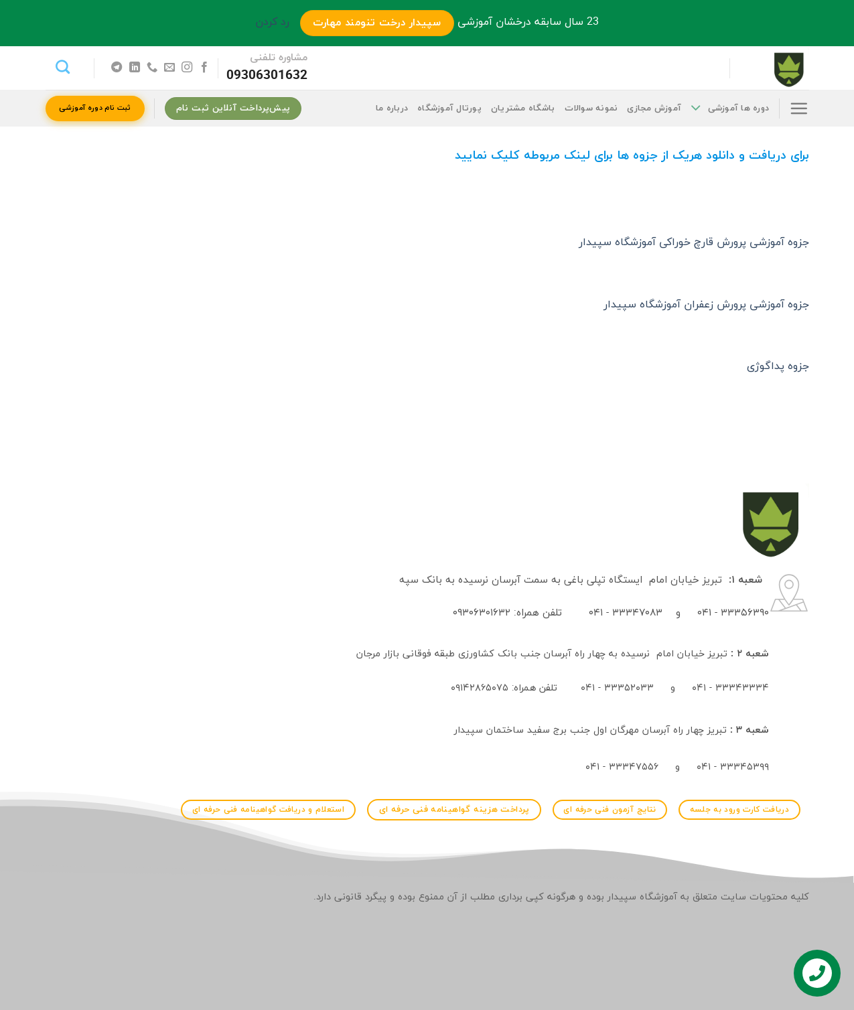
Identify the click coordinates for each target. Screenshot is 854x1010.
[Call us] (151, 68)
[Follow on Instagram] (187, 68)
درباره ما (392, 108)
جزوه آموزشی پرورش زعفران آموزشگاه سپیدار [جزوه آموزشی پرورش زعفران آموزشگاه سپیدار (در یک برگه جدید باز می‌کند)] (706, 304)
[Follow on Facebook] (204, 68)
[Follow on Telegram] (116, 68)
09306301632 (266, 76)
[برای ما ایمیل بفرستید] (168, 68)
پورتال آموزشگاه (449, 108)
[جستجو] (63, 66)
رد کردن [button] (272, 22)
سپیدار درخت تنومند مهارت (377, 22)
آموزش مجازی (654, 108)
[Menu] (798, 108)
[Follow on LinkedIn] (134, 68)
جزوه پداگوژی (778, 366)
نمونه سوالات (591, 108)
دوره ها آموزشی (730, 108)
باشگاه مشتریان (523, 108)
